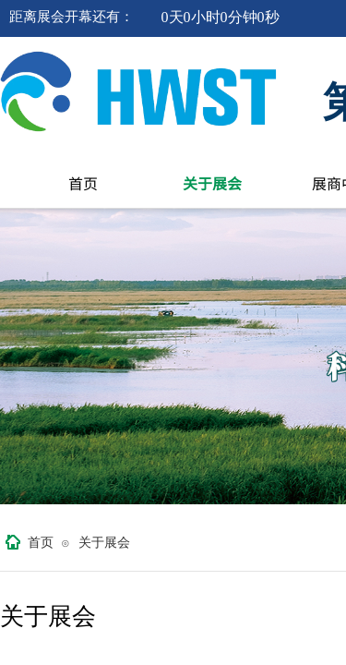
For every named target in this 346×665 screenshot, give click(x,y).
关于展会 (212, 183)
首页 (83, 183)
